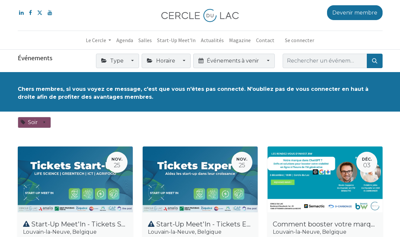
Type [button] (113, 61)
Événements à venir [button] (229, 61)
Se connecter (299, 40)
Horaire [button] (161, 61)
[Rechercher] (375, 61)
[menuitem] (125, 40)
